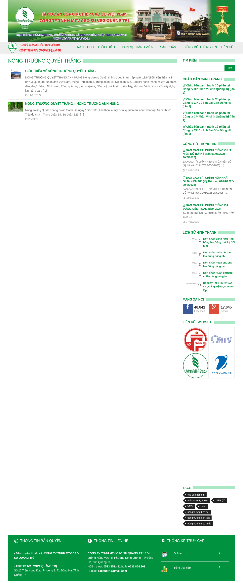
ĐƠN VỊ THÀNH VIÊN (137, 47)
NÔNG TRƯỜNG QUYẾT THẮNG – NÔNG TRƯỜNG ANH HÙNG (72, 103)
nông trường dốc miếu (199, 523)
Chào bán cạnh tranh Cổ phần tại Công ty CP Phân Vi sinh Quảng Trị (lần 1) (209, 116)
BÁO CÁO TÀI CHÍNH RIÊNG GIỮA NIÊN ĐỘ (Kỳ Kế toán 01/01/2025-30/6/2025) (207, 154)
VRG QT (220, 500)
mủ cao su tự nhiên (197, 500)
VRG (190, 506)
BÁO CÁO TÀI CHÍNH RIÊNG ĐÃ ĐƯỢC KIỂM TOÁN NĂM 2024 (205, 207)
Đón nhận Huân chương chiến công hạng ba (217, 274)
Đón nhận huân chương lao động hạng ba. (217, 264)
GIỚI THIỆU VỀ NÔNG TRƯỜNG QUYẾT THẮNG (60, 71)
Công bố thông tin (199, 144)
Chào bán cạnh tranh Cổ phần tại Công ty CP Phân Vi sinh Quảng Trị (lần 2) (209, 89)
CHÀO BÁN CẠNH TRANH (202, 79)
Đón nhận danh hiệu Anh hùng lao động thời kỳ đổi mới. (219, 242)
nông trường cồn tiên (198, 517)
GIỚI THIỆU (106, 47)
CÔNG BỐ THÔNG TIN (200, 47)
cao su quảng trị (196, 494)
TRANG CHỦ (84, 47)
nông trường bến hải (198, 512)
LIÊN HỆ (227, 47)
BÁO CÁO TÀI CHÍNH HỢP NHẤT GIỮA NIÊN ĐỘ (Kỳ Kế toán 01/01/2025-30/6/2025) (208, 181)
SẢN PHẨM (168, 47)
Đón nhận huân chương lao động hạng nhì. (217, 254)
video (203, 506)
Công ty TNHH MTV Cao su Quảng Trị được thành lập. (218, 286)
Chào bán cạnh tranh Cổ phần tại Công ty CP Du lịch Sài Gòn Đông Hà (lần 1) (207, 130)
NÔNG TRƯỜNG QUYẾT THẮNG (44, 61)
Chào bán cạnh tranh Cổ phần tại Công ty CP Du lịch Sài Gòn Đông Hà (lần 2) (207, 103)
